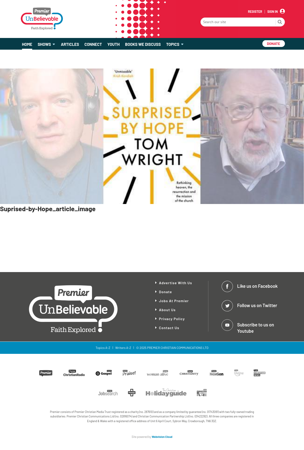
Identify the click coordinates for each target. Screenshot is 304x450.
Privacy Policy (172, 319)
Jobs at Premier (174, 301)
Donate (165, 292)
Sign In (272, 11)
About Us (167, 310)
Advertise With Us (175, 283)
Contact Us (169, 328)
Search (280, 22)
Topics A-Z (103, 348)
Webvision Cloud (162, 437)
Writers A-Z (123, 348)
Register (255, 11)
